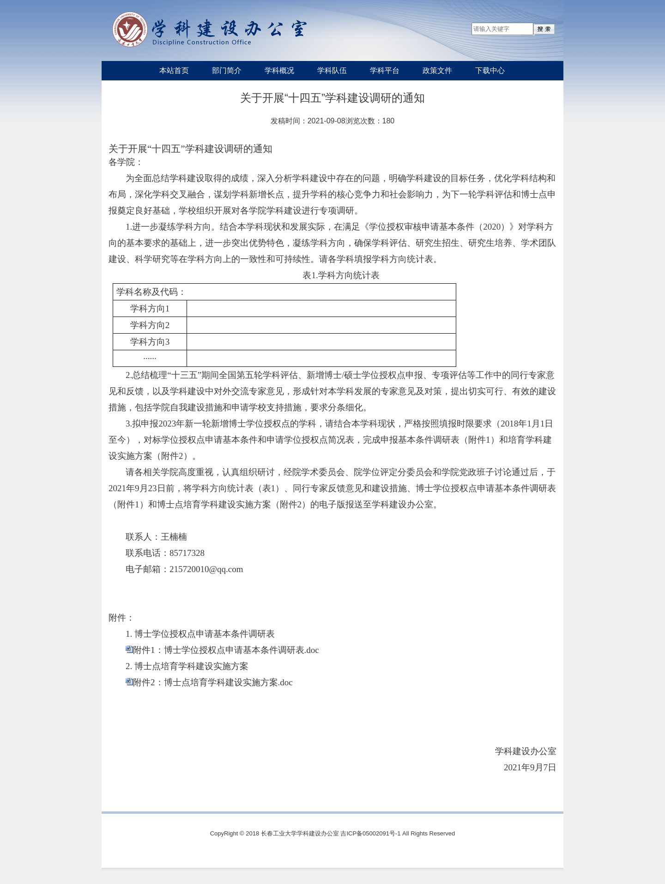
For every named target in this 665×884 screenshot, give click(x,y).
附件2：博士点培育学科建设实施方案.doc (213, 682)
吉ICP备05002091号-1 (370, 833)
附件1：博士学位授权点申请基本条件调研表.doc (226, 650)
